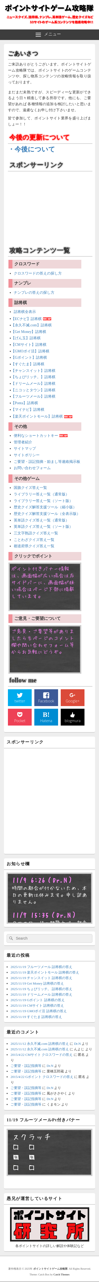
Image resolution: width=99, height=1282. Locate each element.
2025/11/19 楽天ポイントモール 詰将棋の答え (45, 972)
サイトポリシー (27, 455)
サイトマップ (25, 448)
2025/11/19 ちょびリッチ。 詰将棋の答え (41, 989)
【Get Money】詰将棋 (28, 332)
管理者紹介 (23, 442)
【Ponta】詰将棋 (24, 403)
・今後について (31, 149)
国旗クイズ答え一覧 (30, 488)
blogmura (73, 720)
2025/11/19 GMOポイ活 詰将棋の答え (39, 1011)
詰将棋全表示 (25, 312)
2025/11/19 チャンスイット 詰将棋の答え (41, 978)
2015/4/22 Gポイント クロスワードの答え (42, 1077)
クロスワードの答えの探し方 (38, 273)
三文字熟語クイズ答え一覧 (36, 533)
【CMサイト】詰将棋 (28, 345)
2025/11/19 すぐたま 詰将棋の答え (36, 1017)
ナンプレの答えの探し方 (34, 293)
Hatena (46, 720)
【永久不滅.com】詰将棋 (31, 325)
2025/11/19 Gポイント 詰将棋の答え (38, 1000)
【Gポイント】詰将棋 (29, 357)
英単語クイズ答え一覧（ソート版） (43, 527)
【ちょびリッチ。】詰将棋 (33, 377)
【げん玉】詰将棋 (26, 338)
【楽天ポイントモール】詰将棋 (37, 416)
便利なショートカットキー (36, 436)
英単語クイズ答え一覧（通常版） (41, 520)
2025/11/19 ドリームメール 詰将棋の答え (41, 994)
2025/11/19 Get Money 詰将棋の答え (37, 983)
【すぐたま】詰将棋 (27, 364)
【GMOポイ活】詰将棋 (30, 351)
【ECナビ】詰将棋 (26, 319)
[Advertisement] (49, 207)
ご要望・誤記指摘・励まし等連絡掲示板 (47, 462)
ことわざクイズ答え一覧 (34, 540)
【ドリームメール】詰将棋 (33, 384)
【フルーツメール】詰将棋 (33, 396)
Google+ (73, 700)
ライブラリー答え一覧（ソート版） (43, 501)
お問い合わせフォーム (32, 468)
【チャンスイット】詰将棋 (33, 371)
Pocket (19, 720)
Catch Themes (61, 1274)
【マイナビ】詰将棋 (27, 410)
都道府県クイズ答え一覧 (34, 546)
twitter (20, 700)
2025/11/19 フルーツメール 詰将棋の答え (41, 967)
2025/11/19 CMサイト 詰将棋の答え (37, 1005)
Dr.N (77, 1044)
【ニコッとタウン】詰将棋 (33, 390)
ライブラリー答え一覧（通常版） (41, 494)
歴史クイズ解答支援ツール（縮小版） (45, 507)
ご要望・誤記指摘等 (26, 1066)
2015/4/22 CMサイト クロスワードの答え (42, 1055)
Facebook (46, 700)
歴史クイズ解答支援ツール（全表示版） (47, 514)
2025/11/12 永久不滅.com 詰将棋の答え (40, 1044)
